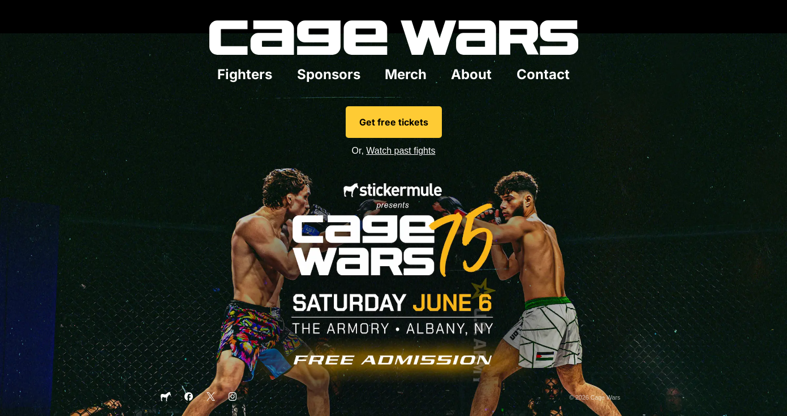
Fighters (244, 74)
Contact (543, 74)
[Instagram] (233, 398)
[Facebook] (188, 398)
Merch (406, 74)
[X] (211, 398)
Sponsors (328, 74)
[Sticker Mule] (166, 399)
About (471, 74)
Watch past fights (400, 150)
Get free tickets (393, 122)
